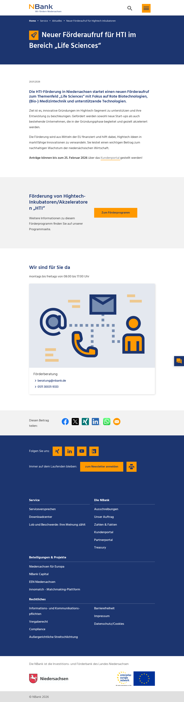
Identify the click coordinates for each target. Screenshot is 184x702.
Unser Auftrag (104, 517)
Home (32, 21)
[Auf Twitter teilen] (75, 421)
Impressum (102, 616)
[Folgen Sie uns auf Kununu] (94, 451)
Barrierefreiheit (104, 608)
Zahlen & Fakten (105, 524)
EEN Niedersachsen (42, 582)
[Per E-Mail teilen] (116, 421)
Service (44, 21)
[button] (146, 8)
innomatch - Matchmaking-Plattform (54, 589)
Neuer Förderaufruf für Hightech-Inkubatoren (91, 21)
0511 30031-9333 (48, 387)
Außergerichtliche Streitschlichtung (53, 637)
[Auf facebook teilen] (65, 421)
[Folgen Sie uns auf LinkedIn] (69, 451)
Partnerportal (103, 540)
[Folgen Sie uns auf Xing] (57, 451)
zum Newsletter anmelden (101, 466)
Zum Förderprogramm (116, 212)
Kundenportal (110, 158)
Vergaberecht (38, 621)
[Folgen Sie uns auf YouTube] (81, 451)
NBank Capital (39, 574)
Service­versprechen (42, 509)
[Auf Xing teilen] (85, 421)
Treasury (100, 547)
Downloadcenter (40, 517)
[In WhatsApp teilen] (106, 421)
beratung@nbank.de (52, 381)
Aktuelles (57, 21)
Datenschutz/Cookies (109, 624)
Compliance (37, 629)
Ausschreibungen (106, 509)
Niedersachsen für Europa (46, 566)
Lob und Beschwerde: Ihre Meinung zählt (57, 524)
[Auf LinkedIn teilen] (96, 421)
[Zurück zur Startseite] (45, 10)
